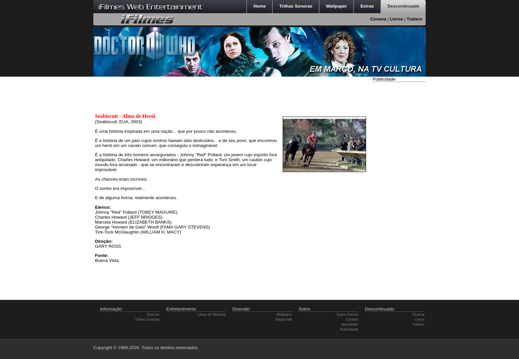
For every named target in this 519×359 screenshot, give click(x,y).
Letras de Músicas (211, 314)
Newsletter (350, 324)
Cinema (378, 19)
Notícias (153, 314)
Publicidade (349, 329)
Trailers (414, 19)
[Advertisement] (399, 183)
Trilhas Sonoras (147, 319)
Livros (396, 19)
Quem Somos (347, 314)
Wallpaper (284, 314)
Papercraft (284, 319)
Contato (352, 319)
